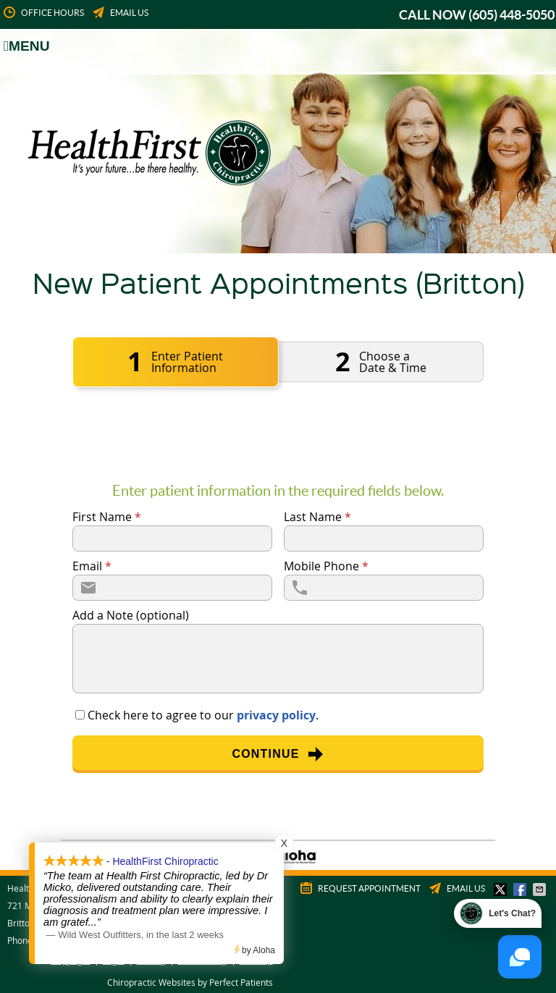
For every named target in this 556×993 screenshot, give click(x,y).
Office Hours (42, 13)
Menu (27, 46)
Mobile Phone (326, 566)
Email (91, 566)
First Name (106, 517)
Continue (278, 754)
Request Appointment (359, 889)
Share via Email (541, 889)
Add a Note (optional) (130, 615)
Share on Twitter (502, 889)
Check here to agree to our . (203, 715)
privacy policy (276, 715)
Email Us (119, 13)
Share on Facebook (521, 889)
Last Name (317, 517)
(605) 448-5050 (511, 14)
